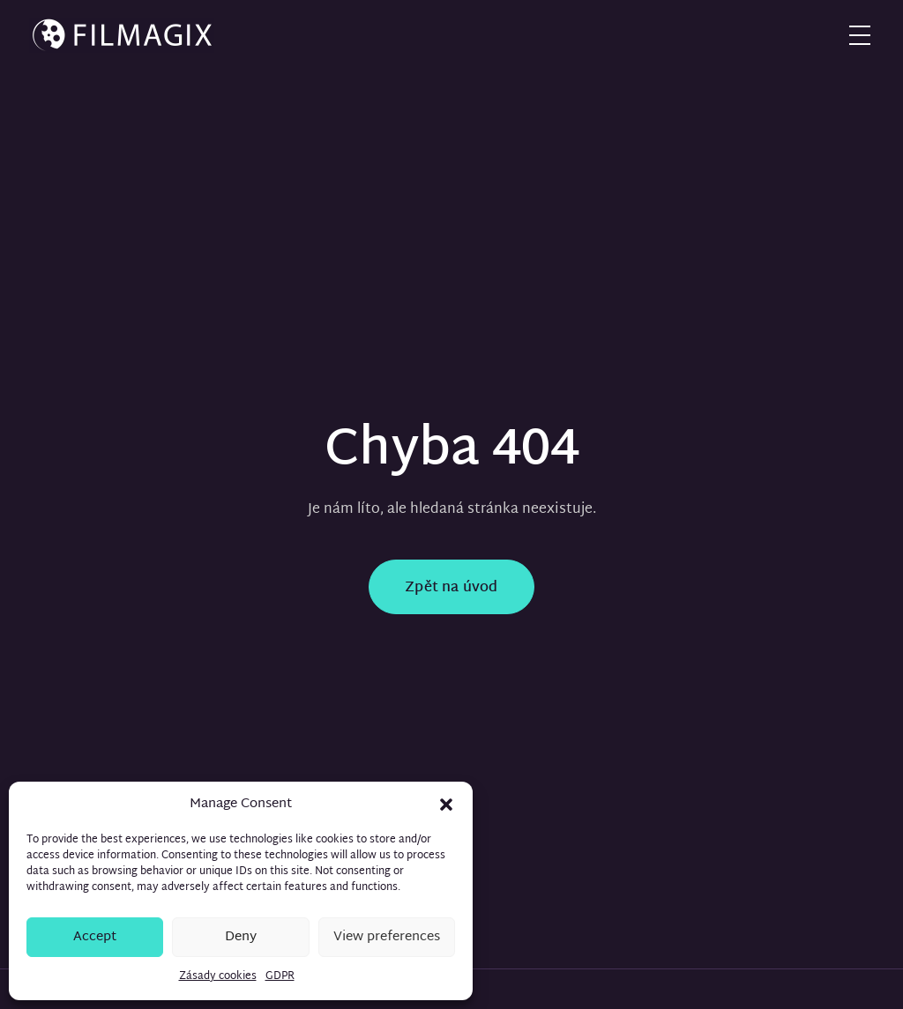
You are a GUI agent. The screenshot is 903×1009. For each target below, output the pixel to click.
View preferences (386, 937)
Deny (241, 937)
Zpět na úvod (451, 588)
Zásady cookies (218, 976)
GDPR (280, 976)
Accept (94, 937)
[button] (446, 804)
